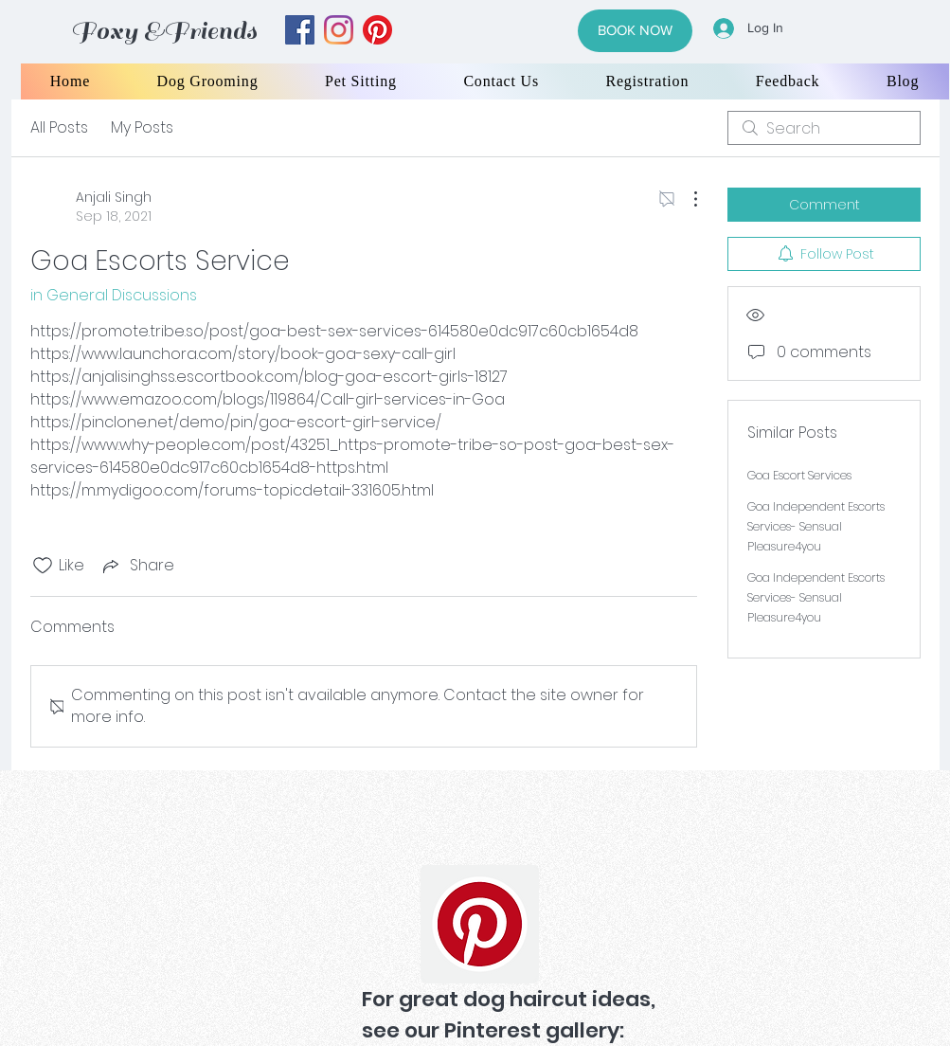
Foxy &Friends (164, 30)
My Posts (142, 127)
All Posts (59, 127)
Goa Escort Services (799, 475)
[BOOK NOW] (635, 30)
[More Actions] (685, 199)
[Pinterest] (480, 924)
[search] (824, 128)
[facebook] (299, 30)
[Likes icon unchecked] (42, 565)
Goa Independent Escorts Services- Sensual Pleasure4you (816, 526)
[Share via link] (136, 565)
